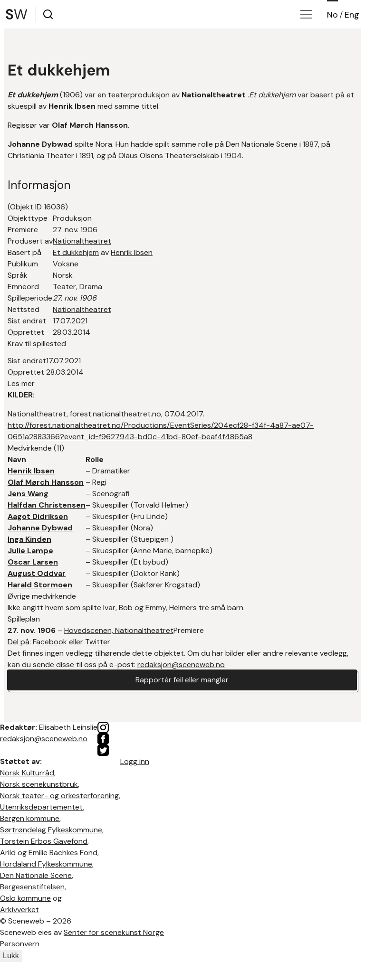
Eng (352, 14)
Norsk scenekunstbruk (39, 784)
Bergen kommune (29, 818)
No (332, 14)
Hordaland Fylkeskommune (46, 864)
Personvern (19, 944)
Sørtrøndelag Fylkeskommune (51, 830)
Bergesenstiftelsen (32, 887)
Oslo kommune (25, 898)
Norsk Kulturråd (27, 773)
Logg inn (134, 761)
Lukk (11, 956)
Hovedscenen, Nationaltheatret (118, 630)
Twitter (97, 642)
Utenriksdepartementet (41, 807)
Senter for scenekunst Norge (114, 932)
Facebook (50, 642)
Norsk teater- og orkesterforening (59, 796)
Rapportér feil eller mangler (182, 680)
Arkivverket (19, 910)
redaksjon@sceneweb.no (181, 665)
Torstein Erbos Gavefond (43, 841)
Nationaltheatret (82, 241)
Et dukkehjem (76, 252)
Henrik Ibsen (132, 252)
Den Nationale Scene (36, 875)
